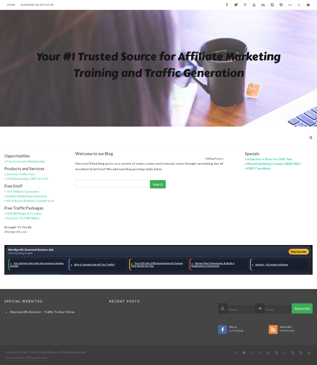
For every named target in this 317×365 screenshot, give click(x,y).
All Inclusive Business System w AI (30, 201)
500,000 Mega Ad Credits (24, 213)
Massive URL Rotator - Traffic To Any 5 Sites (42, 312)
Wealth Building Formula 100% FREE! (274, 164)
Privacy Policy (37, 357)
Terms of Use (14, 357)
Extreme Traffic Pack (20, 174)
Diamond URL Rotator (37, 4)
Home (11, 4)
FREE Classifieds (259, 168)
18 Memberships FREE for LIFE (27, 179)
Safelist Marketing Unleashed (26, 196)
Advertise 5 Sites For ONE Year (270, 159)
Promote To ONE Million (23, 218)
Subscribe (302, 308)
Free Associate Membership (25, 161)
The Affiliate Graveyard (22, 191)
